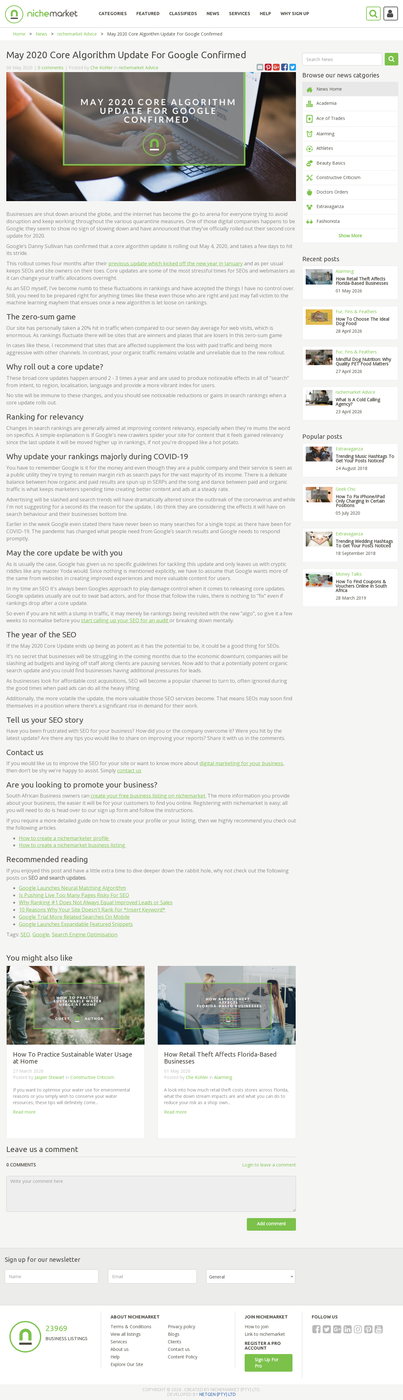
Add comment (271, 1224)
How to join (257, 1326)
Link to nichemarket (265, 1334)
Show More (350, 236)
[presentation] (352, 1281)
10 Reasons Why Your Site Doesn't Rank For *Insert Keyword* (92, 909)
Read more (24, 1112)
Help (115, 1357)
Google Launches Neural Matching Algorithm (72, 887)
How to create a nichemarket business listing (72, 845)
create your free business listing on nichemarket (148, 795)
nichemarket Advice (77, 34)
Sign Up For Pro (266, 1363)
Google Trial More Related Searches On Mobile (74, 916)
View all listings (126, 1334)
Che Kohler (101, 68)
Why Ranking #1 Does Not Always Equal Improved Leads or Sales (96, 902)
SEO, (25, 934)
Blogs (173, 1334)
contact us (129, 770)
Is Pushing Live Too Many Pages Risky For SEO (74, 895)
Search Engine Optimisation (84, 934)
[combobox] (250, 1276)
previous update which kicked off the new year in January (175, 263)
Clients (174, 1342)
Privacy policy (181, 1326)
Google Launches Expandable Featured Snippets (76, 924)
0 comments (51, 68)
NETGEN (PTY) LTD (217, 1394)
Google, (41, 934)
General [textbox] (217, 1277)
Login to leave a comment (269, 1165)
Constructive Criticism (92, 1077)
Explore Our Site (127, 1364)
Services (119, 1342)
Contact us (179, 1349)
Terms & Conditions (131, 1326)
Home (19, 34)
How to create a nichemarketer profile (64, 838)
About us (120, 1349)
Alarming (223, 1077)
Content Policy (182, 1357)
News (41, 34)
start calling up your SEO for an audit (125, 620)
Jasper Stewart (50, 1077)
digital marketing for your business (241, 763)
